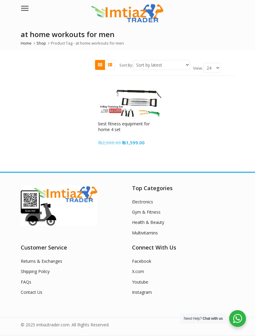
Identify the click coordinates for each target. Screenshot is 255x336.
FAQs (26, 282)
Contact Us (31, 292)
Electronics (142, 202)
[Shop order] (161, 65)
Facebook (141, 261)
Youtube (140, 282)
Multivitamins (145, 233)
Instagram (142, 292)
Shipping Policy (35, 271)
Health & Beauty (148, 222)
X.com (138, 271)
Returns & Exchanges (41, 261)
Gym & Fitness (146, 212)
